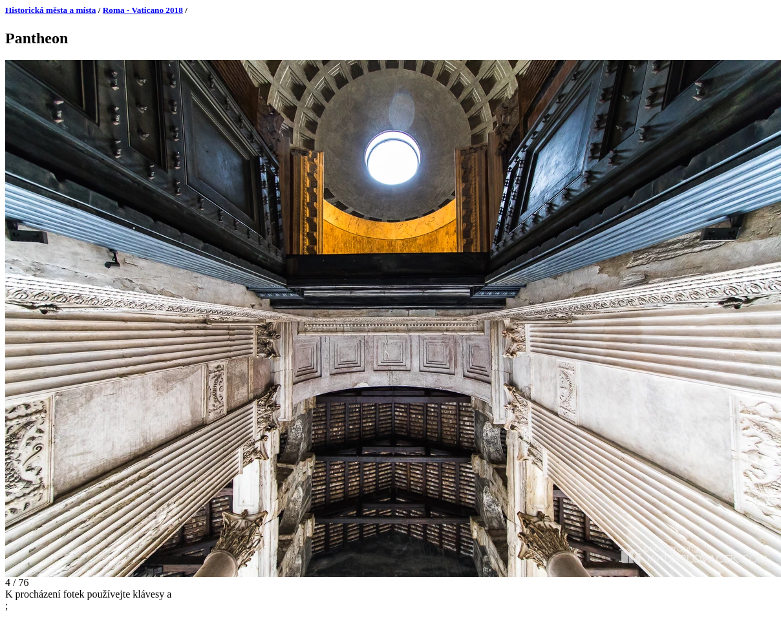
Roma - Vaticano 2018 (143, 10)
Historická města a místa (50, 10)
